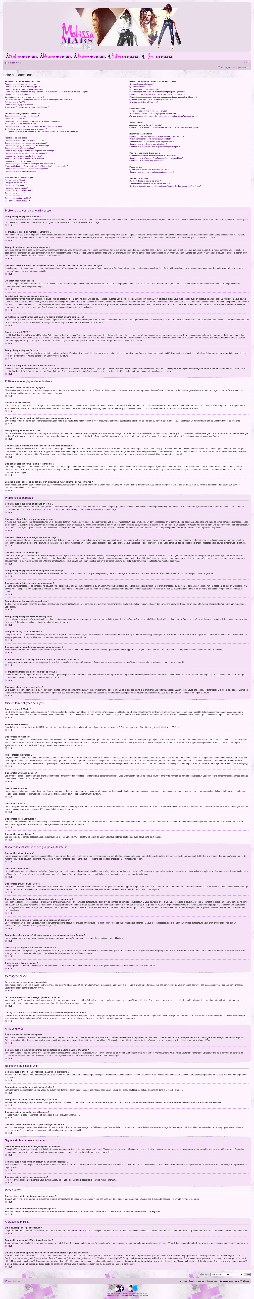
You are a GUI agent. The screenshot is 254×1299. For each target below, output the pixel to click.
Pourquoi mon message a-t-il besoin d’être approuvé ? (27, 169)
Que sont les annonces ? (15, 193)
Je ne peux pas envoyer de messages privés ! (148, 111)
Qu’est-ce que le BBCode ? (16, 180)
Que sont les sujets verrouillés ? (18, 198)
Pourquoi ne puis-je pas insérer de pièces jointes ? (25, 158)
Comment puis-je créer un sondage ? (20, 148)
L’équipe (183, 1281)
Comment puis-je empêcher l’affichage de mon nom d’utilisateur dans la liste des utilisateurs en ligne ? (46, 92)
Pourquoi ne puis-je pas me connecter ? (21, 84)
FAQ (222, 67)
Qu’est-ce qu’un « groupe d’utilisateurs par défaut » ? (151, 99)
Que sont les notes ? (13, 196)
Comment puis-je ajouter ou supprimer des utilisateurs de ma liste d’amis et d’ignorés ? (164, 127)
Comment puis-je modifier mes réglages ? (22, 116)
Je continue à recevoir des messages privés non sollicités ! (153, 114)
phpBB (119, 1293)
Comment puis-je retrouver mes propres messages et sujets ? (154, 147)
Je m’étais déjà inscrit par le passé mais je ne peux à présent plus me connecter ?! (38, 99)
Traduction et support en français (118, 1295)
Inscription (232, 67)
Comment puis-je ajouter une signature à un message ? (27, 146)
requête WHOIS (223, 1255)
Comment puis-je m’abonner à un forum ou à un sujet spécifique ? (156, 158)
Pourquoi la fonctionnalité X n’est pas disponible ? (149, 183)
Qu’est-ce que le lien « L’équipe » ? (143, 102)
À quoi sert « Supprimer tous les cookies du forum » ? (27, 107)
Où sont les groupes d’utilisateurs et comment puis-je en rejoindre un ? (158, 92)
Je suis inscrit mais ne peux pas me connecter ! (24, 97)
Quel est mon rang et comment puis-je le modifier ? (26, 129)
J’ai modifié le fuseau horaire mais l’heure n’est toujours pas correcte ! (33, 121)
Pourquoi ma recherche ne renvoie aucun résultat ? (150, 139)
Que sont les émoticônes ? (16, 185)
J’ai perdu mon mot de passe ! (17, 94)
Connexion (244, 67)
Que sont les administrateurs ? (141, 84)
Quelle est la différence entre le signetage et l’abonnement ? (153, 155)
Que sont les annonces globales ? (19, 190)
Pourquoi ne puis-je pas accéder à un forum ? (23, 156)
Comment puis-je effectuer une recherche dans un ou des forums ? (156, 136)
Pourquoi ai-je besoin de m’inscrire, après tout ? (24, 87)
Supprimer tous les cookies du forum (204, 1281)
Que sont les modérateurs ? (140, 87)
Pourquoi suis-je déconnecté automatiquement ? (24, 89)
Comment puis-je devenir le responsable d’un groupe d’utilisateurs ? (157, 94)
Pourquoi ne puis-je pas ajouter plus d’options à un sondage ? (30, 151)
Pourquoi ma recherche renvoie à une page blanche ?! (151, 142)
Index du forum (14, 63)
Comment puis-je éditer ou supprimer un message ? (26, 143)
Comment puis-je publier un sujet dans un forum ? (25, 140)
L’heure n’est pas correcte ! (16, 119)
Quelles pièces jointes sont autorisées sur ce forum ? (151, 169)
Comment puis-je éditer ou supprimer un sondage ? (26, 153)
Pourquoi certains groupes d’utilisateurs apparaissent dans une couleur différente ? (163, 97)
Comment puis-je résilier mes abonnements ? (147, 161)
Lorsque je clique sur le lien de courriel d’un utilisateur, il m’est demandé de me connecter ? (42, 131)
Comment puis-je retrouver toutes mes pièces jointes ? (151, 172)
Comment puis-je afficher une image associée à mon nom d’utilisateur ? (34, 126)
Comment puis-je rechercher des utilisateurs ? (148, 144)
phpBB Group (78, 1230)
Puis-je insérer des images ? (16, 188)
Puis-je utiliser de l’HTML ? (16, 183)
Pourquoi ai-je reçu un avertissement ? (20, 161)
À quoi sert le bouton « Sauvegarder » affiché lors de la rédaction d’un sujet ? (36, 166)
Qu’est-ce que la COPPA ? (16, 102)
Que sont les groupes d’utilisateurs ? (144, 89)
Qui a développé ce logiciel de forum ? (145, 181)
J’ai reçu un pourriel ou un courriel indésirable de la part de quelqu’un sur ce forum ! (163, 116)
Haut (10, 225)
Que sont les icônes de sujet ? (17, 201)
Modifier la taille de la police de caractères (246, 62)
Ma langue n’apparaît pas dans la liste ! (21, 124)
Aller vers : (204, 1274)
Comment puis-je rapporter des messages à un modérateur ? (30, 164)
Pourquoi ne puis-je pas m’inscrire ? (19, 105)
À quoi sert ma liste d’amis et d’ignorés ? (145, 125)
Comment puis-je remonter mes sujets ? (21, 171)
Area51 (172, 1243)
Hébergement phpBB (140, 1295)
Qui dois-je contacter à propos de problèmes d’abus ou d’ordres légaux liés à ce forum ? (165, 186)
